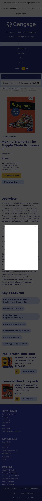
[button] (35, 227)
